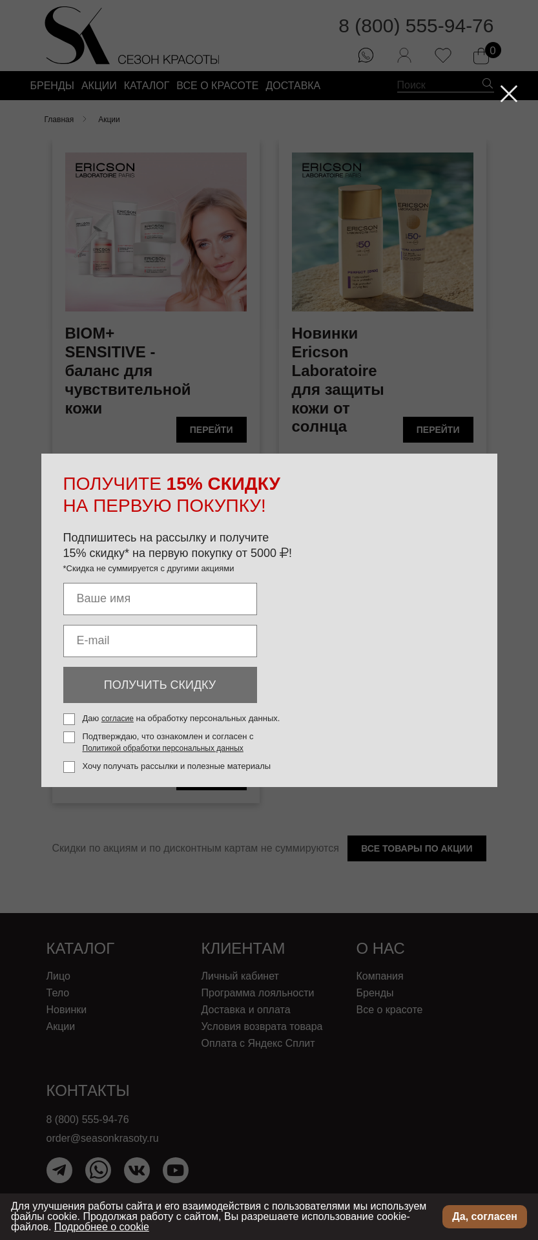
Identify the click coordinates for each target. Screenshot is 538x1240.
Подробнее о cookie (101, 1226)
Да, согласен (484, 1216)
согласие (117, 718)
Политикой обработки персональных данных (163, 748)
